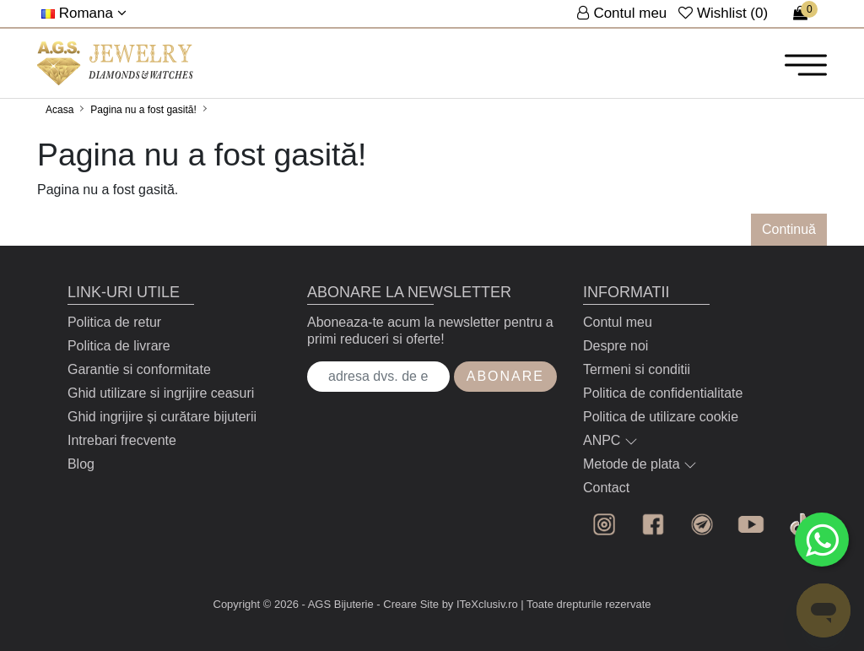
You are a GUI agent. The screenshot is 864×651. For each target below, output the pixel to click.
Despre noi (615, 346)
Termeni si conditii (636, 369)
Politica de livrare (119, 346)
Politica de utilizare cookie (660, 417)
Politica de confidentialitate (662, 393)
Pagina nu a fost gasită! (143, 110)
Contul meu (617, 322)
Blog (81, 464)
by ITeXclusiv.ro (480, 604)
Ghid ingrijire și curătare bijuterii (162, 417)
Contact (606, 487)
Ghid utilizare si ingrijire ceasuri (161, 393)
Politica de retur (114, 322)
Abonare (505, 376)
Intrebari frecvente (122, 440)
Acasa (59, 110)
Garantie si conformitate (139, 369)
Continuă (789, 229)
